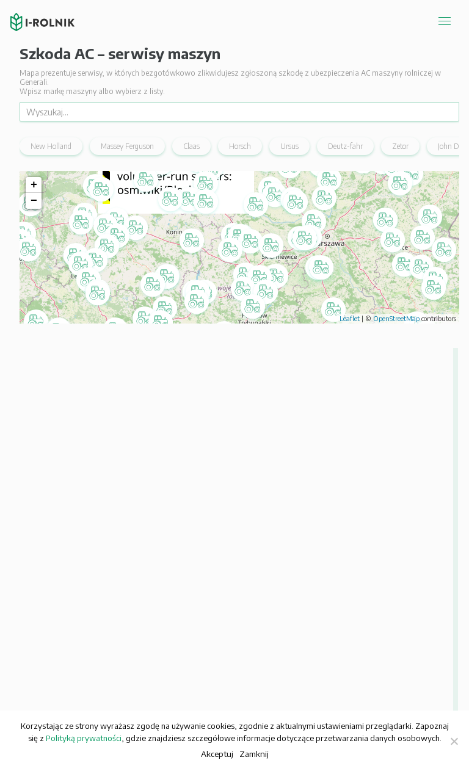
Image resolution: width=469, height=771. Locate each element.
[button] (230, 369)
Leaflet (350, 318)
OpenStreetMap (396, 318)
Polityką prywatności (84, 738)
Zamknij (254, 753)
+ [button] (34, 185)
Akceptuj (217, 753)
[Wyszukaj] (239, 111)
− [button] (34, 201)
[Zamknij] (454, 741)
